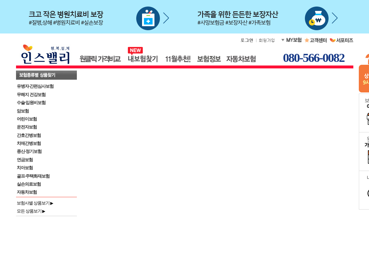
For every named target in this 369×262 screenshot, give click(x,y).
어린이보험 (27, 119)
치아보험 (25, 167)
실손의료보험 (29, 184)
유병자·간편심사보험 (35, 86)
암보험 (23, 111)
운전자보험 (27, 127)
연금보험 (25, 159)
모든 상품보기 (31, 211)
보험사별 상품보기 (35, 203)
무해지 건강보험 (31, 94)
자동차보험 (27, 192)
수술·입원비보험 (31, 102)
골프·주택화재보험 (33, 176)
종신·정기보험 (29, 151)
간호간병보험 (29, 135)
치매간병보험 (29, 143)
